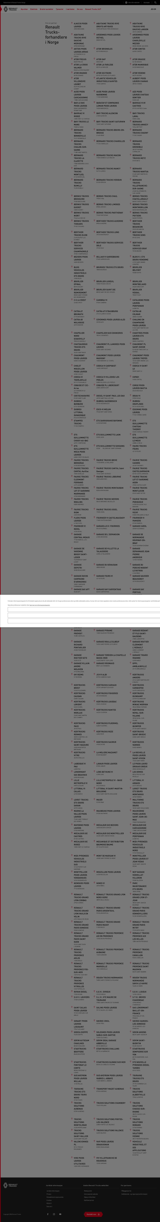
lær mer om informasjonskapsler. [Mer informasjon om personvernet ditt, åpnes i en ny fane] (40, 605)
